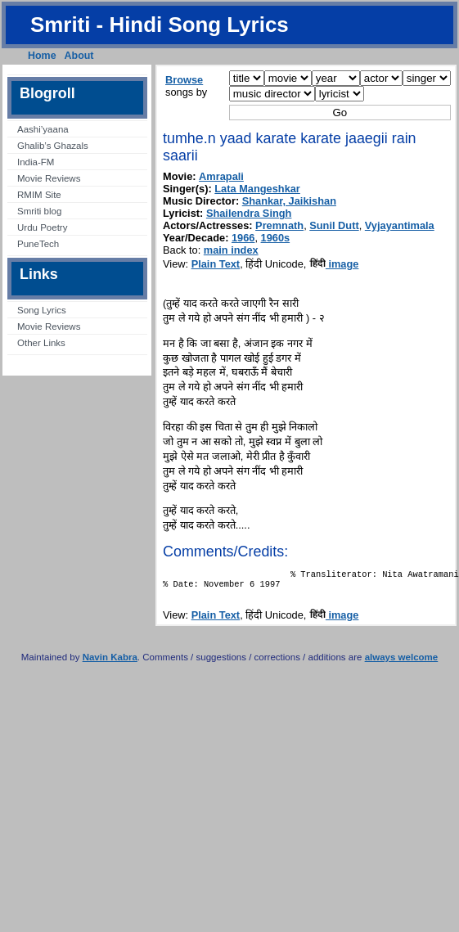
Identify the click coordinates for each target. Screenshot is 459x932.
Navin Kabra (110, 662)
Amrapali (221, 176)
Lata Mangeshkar (257, 188)
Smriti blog (39, 211)
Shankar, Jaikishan (289, 201)
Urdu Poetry (42, 227)
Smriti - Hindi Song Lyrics (159, 24)
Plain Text (216, 264)
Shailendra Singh (249, 213)
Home (42, 55)
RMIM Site (39, 195)
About (79, 55)
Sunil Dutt (333, 225)
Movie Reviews (48, 178)
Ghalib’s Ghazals (52, 146)
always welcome (402, 662)
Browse (184, 80)
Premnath (279, 225)
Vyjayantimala (399, 225)
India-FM (35, 162)
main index (231, 250)
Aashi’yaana (43, 129)
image (334, 264)
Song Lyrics (41, 310)
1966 (243, 238)
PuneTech (38, 244)
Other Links (41, 343)
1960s (275, 238)
